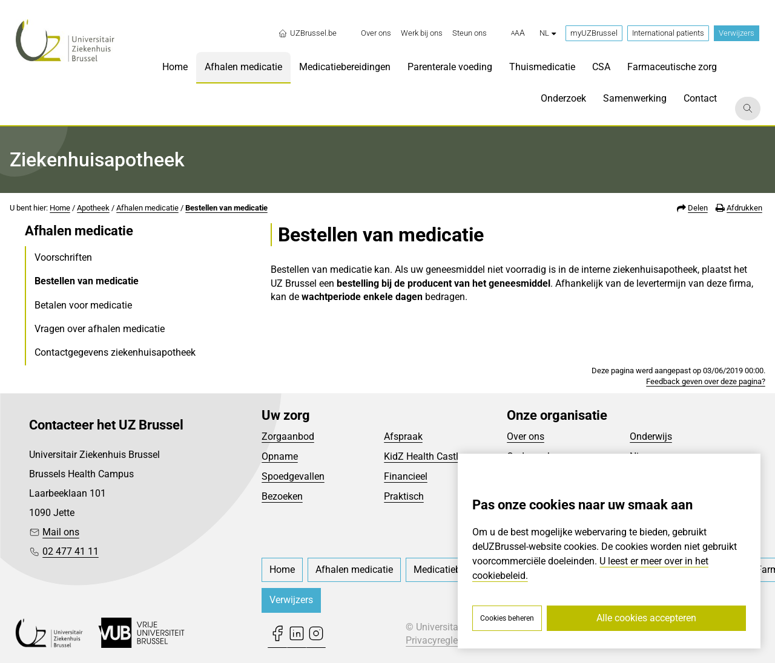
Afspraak (403, 436)
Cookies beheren (507, 618)
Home (60, 207)
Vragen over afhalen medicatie (100, 329)
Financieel (405, 476)
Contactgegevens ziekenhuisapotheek (115, 352)
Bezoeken (282, 496)
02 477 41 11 (70, 551)
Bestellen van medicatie (226, 207)
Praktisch (404, 496)
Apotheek (93, 207)
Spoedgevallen (293, 476)
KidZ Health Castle (423, 456)
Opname (280, 456)
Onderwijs (651, 436)
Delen (698, 207)
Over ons (525, 436)
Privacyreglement (443, 640)
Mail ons (60, 532)
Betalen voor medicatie (83, 305)
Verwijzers (736, 33)
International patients (668, 33)
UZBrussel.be (307, 33)
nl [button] (547, 33)
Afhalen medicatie (147, 207)
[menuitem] (376, 33)
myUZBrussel (594, 33)
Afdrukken (744, 207)
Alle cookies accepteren (646, 618)
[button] (518, 33)
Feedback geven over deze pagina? (705, 381)
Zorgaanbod (288, 436)
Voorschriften (63, 257)
